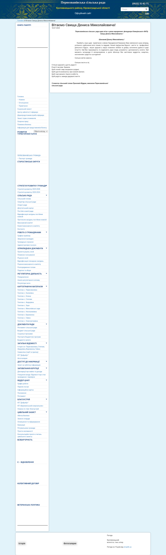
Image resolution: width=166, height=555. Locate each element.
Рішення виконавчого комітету (29, 264)
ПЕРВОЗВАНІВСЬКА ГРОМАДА (29, 155)
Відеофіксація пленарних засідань (31, 261)
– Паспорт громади (24, 158)
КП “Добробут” (23, 355)
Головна (20, 21)
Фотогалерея (22, 358)
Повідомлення (23, 277)
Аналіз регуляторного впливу (29, 280)
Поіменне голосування (26, 255)
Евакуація (21, 425)
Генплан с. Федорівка (26, 302)
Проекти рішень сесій (26, 252)
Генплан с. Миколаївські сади (29, 308)
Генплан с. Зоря (24, 305)
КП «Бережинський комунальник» (30, 406)
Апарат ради (22, 205)
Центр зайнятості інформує (27, 112)
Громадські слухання (26, 242)
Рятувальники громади (26, 428)
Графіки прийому (24, 236)
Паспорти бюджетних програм (29, 337)
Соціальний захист (24, 109)
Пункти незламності (25, 431)
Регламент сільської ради (27, 327)
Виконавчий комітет (25, 223)
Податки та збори (24, 270)
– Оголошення (22, 103)
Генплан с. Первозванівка (27, 290)
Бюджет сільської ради (26, 331)
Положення (22, 393)
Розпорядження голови (26, 267)
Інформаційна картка (26, 390)
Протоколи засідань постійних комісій (32, 220)
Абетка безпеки (23, 416)
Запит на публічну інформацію (29, 365)
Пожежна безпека (24, 124)
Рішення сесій (23, 258)
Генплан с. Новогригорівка (28, 321)
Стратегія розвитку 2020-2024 (29, 192)
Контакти (21, 229)
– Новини (21, 100)
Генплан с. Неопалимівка (27, 312)
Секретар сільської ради (27, 202)
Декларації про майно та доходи (30, 371)
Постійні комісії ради (25, 211)
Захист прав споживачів (26, 118)
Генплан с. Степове (25, 299)
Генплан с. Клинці (24, 296)
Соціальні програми (25, 334)
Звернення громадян (25, 239)
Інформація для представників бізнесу (32, 128)
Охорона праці (22, 121)
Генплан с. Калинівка (26, 293)
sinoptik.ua (127, 547)
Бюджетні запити (24, 340)
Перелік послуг (23, 387)
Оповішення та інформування (29, 422)
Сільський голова (24, 199)
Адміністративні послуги (27, 245)
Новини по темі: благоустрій (28, 409)
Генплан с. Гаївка (24, 318)
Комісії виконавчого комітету (29, 226)
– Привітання (22, 106)
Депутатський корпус (26, 208)
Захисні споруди (24, 419)
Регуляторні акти (24, 283)
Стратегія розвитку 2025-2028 (29, 189)
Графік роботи (23, 384)
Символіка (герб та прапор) (28, 352)
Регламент (22, 396)
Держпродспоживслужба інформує (30, 115)
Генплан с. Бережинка (26, 315)
